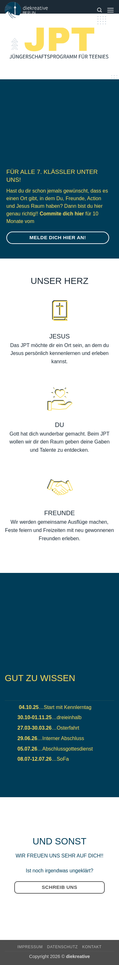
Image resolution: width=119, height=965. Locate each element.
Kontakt (92, 947)
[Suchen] (99, 10)
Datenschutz (62, 947)
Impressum (30, 947)
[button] (110, 10)
